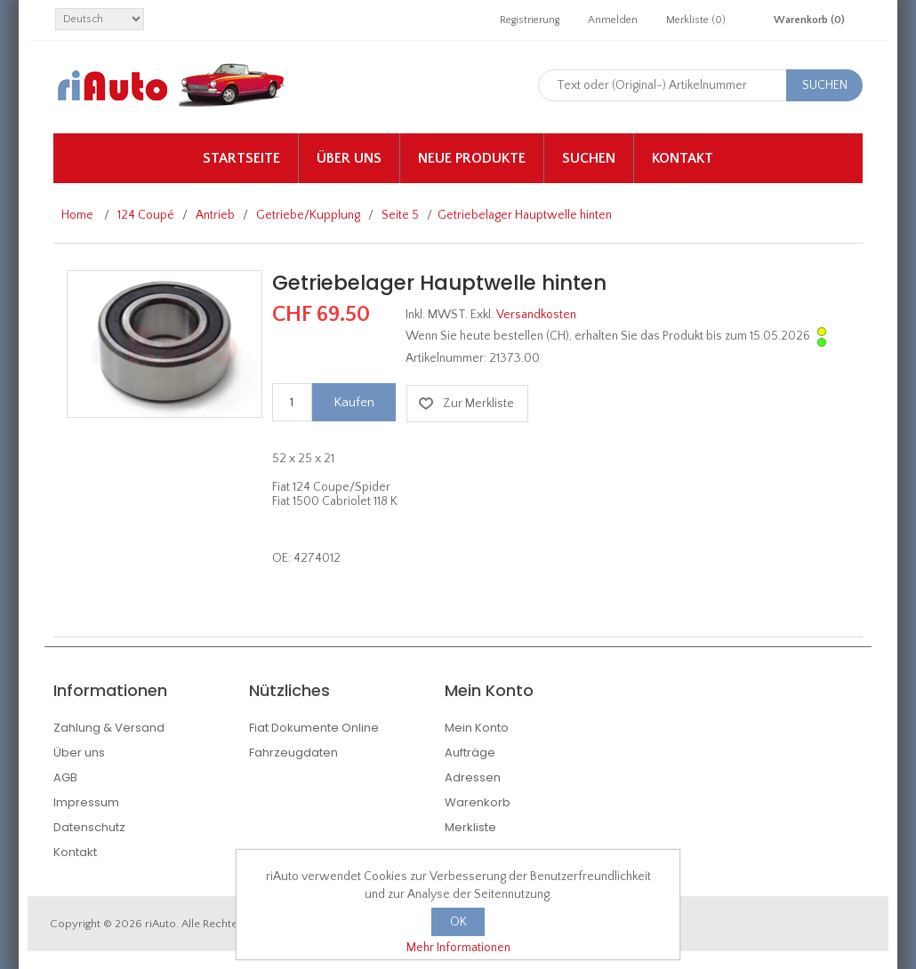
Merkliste (470, 827)
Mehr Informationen (458, 948)
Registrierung (529, 20)
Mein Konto (477, 727)
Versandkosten (536, 315)
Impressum (86, 802)
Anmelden (613, 20)
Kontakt (682, 158)
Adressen (473, 777)
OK (458, 922)
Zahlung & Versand (109, 727)
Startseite (241, 158)
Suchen (588, 158)
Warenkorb (477, 802)
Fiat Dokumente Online (314, 727)
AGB (65, 777)
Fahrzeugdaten (293, 752)
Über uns (349, 158)
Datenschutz (89, 827)
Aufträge (470, 752)
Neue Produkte (472, 158)
